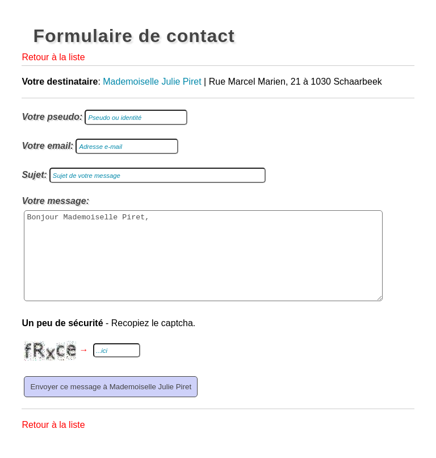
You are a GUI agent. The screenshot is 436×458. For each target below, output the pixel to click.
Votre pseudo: (52, 117)
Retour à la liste (53, 57)
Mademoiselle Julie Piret (152, 81)
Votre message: (55, 201)
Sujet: (34, 175)
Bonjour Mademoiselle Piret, (203, 264)
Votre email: (47, 146)
